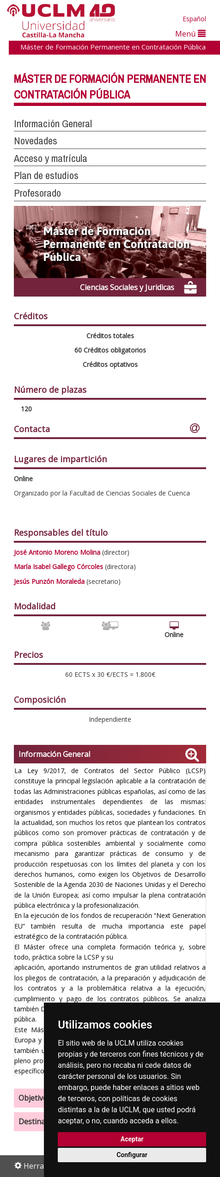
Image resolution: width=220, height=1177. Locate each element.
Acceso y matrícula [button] (50, 158)
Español (194, 18)
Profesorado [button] (37, 193)
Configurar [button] (131, 1154)
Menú (190, 33)
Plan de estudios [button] (46, 175)
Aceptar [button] (132, 1139)
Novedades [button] (35, 141)
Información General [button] (53, 123)
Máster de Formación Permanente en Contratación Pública (113, 46)
